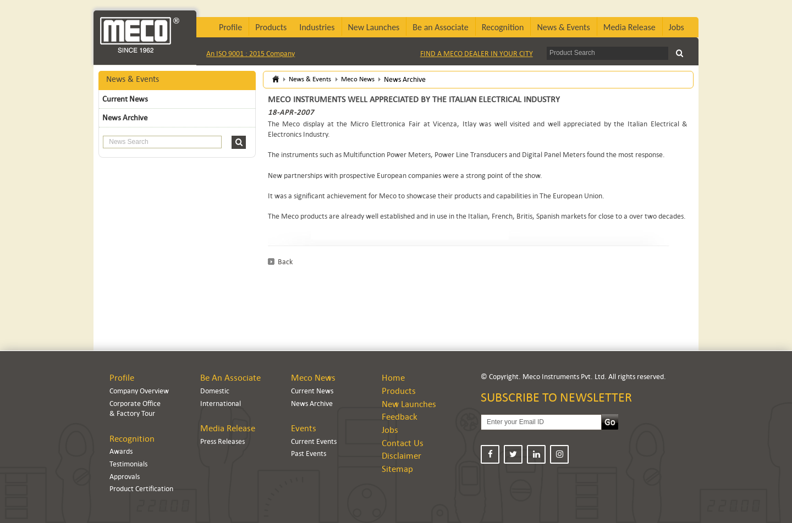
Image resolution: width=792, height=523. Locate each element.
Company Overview (139, 391)
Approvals (124, 476)
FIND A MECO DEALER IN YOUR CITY (476, 53)
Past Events (308, 453)
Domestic (214, 391)
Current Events (314, 441)
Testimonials (128, 464)
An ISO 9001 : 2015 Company (250, 53)
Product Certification (141, 489)
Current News (125, 98)
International (220, 403)
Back (285, 262)
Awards (121, 451)
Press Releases (222, 441)
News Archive (124, 117)
